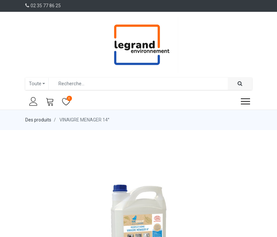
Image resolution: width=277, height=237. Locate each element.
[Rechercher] (240, 84)
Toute (35, 84)
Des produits (38, 119)
